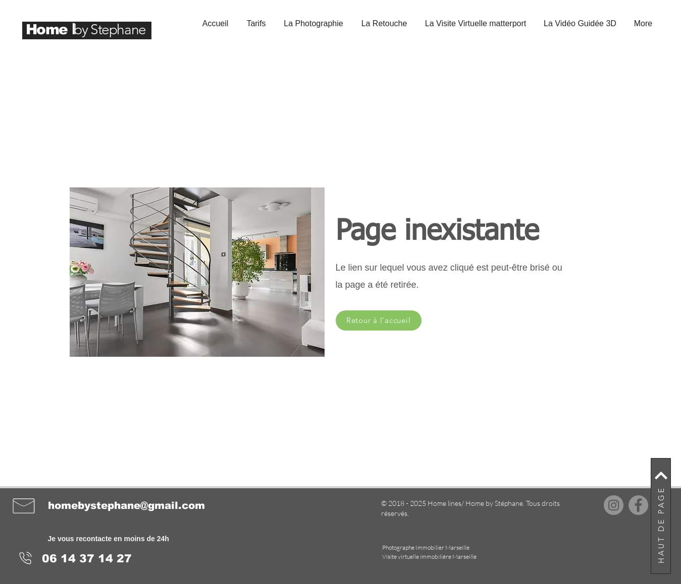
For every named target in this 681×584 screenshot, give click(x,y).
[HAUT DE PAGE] (661, 516)
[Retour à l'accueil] (379, 320)
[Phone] (26, 558)
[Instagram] (613, 505)
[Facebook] (638, 505)
